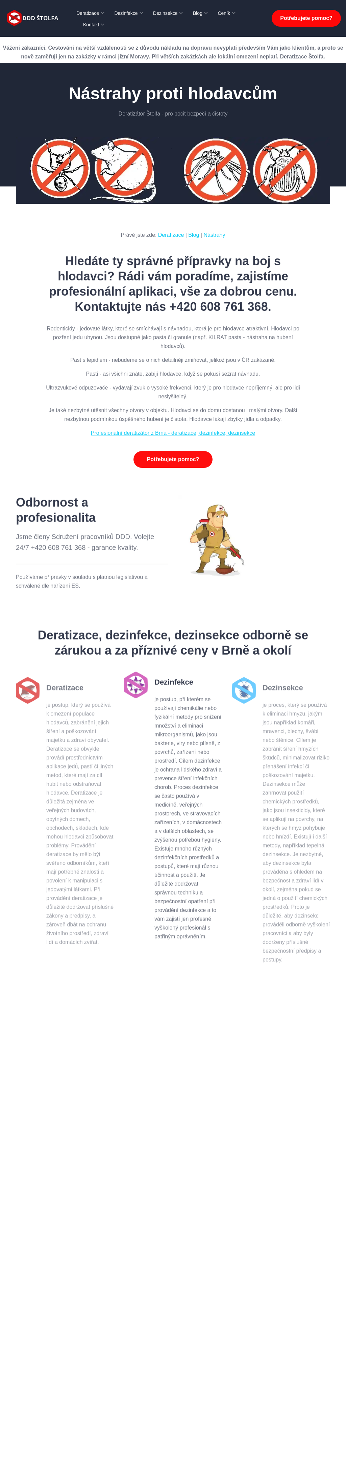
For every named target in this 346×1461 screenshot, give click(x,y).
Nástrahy (214, 235)
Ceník (224, 13)
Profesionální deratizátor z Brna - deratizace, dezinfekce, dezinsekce (173, 436)
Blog (197, 13)
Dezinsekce (165, 13)
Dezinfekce (126, 13)
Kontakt (91, 24)
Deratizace (87, 13)
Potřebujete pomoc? (306, 18)
